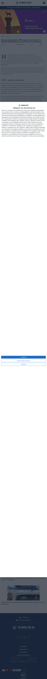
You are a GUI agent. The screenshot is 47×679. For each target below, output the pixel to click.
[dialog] (23, 339)
